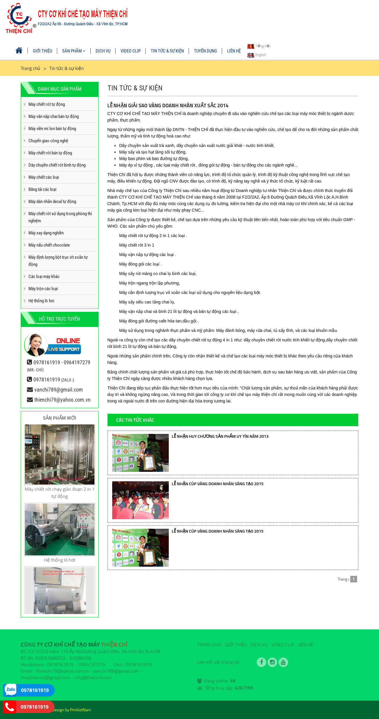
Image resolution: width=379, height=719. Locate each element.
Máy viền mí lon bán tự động (52, 128)
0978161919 (46, 379)
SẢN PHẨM (74, 51)
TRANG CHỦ (209, 642)
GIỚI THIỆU (42, 51)
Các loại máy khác (44, 276)
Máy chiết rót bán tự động (50, 153)
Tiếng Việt (259, 46)
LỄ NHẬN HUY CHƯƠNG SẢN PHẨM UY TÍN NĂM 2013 (220, 436)
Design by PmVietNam (71, 710)
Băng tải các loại (42, 189)
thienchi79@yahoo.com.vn (62, 400)
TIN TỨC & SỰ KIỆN (167, 51)
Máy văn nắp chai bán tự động (53, 116)
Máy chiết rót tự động (46, 104)
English (256, 54)
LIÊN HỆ (234, 51)
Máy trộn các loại (43, 288)
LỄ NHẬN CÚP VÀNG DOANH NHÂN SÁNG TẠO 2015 (218, 483)
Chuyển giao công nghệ (48, 140)
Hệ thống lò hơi (41, 300)
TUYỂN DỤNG (205, 51)
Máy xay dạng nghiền (46, 233)
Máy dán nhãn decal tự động (52, 201)
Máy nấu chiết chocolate (49, 245)
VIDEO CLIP (131, 51)
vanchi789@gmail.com (58, 389)
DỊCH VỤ (103, 51)
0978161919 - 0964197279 (61, 362)
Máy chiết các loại (43, 177)
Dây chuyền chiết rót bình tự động (57, 165)
